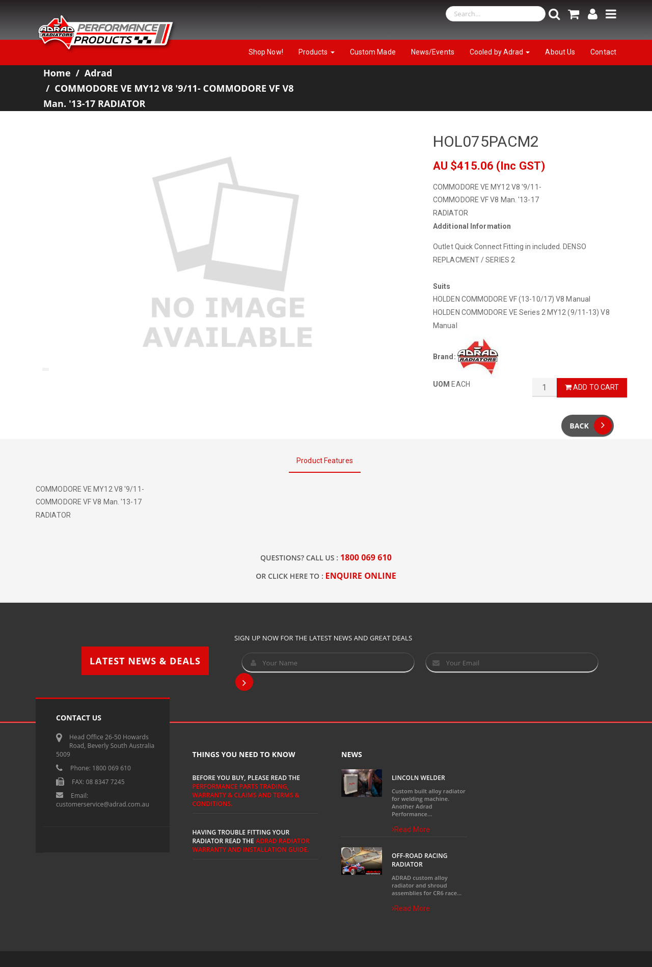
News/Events (432, 52)
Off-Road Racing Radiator (420, 860)
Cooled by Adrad (500, 52)
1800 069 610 (366, 557)
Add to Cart (592, 387)
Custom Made (373, 52)
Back (590, 426)
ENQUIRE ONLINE (360, 575)
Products (316, 52)
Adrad (99, 73)
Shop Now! (266, 52)
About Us (560, 52)
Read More (411, 829)
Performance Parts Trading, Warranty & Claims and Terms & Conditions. (246, 795)
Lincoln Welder (418, 777)
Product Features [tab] (324, 460)
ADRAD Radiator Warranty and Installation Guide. (251, 845)
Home (57, 73)
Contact (603, 52)
